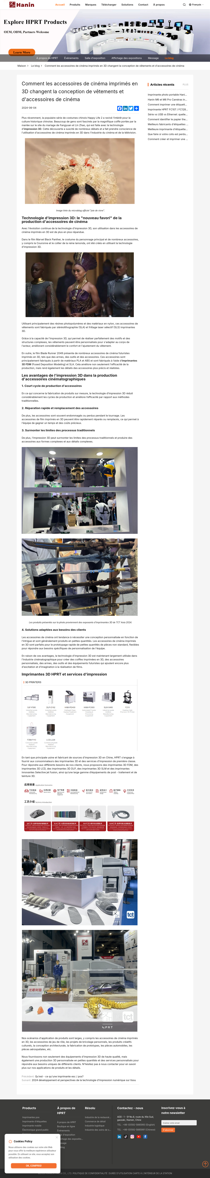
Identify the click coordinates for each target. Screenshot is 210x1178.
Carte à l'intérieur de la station (152, 1173)
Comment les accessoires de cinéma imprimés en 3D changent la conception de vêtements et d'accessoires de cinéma (114, 65)
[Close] (57, 1138)
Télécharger (108, 4)
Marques (90, 4)
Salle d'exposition (95, 58)
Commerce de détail (95, 1121)
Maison (22, 65)
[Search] (184, 4)
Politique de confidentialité (90, 1173)
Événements (71, 58)
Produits (75, 4)
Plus (185, 84)
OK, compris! (33, 1166)
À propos (159, 4)
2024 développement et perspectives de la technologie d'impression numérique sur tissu (84, 1080)
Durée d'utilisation (120, 1173)
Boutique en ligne (66, 1126)
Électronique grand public (35, 1129)
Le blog (169, 58)
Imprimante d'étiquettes (34, 1121)
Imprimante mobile (32, 1125)
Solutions (127, 4)
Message (153, 58)
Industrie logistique (94, 1125)
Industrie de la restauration (98, 1117)
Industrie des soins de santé (98, 1129)
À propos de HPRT (47, 58)
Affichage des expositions (127, 58)
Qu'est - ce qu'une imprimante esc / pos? (59, 1076)
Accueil (60, 4)
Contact (143, 4)
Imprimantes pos (30, 1117)
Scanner (26, 1134)
